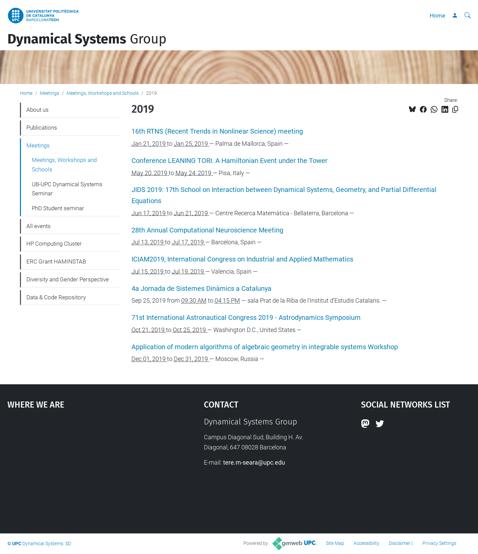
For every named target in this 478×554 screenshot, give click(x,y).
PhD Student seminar (58, 208)
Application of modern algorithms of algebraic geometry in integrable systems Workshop (265, 347)
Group (87, 39)
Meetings (49, 93)
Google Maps (82, 467)
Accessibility (366, 543)
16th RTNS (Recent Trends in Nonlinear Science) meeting (217, 131)
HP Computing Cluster (54, 243)
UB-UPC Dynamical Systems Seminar (67, 189)
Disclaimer (399, 543)
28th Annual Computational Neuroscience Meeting (207, 230)
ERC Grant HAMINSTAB (56, 261)
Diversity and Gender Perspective (67, 279)
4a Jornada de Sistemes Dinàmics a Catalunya (201, 289)
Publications (41, 127)
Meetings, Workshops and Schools (103, 93)
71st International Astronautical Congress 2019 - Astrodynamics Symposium (246, 318)
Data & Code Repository (56, 297)
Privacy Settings (439, 543)
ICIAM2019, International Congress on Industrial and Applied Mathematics (242, 259)
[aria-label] (467, 15)
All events (38, 226)
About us (37, 109)
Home (437, 15)
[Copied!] (455, 109)
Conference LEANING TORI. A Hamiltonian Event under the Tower (230, 161)
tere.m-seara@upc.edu (254, 462)
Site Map (335, 543)
